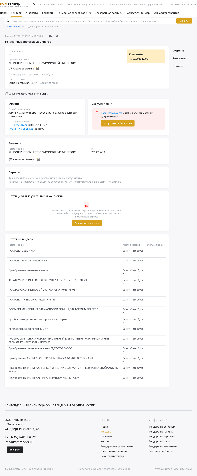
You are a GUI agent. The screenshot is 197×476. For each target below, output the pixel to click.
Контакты (48, 13)
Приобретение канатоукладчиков (28, 271)
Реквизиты (179, 59)
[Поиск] (34, 4)
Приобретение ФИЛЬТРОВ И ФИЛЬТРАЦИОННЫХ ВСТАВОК (43, 379)
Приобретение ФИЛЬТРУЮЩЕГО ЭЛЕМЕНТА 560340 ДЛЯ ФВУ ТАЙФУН (50, 359)
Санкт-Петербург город (44, 84)
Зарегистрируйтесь (112, 114)
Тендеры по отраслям (161, 437)
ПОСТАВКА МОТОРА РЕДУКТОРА (27, 261)
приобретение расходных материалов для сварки (37, 320)
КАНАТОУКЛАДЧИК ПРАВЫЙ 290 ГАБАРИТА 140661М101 (41, 291)
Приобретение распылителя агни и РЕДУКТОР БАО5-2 (40, 349)
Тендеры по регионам (162, 428)
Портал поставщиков (20, 130)
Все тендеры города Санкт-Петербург (30, 75)
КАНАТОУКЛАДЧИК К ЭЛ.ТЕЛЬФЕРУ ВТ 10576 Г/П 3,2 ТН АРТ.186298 (48, 281)
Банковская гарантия (166, 13)
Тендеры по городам (161, 433)
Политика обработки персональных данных (104, 470)
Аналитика (32, 13)
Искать (184, 22)
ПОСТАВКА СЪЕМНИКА (21, 252)
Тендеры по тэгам (159, 442)
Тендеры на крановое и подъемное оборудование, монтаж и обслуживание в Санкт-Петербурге (64, 183)
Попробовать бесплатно (118, 124)
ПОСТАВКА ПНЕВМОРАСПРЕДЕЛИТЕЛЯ (31, 300)
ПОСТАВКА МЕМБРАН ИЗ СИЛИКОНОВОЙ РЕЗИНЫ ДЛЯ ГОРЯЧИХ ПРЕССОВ (53, 310)
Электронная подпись (108, 13)
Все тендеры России (160, 452)
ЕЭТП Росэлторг (17, 126)
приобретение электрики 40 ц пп (28, 330)
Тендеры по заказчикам (163, 447)
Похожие (178, 67)
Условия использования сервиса (173, 470)
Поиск (3, 13)
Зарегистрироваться (86, 224)
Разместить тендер (138, 13)
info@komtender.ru (19, 443)
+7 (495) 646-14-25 (20, 438)
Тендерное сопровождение (74, 13)
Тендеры (16, 13)
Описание (178, 52)
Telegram (15, 450)
